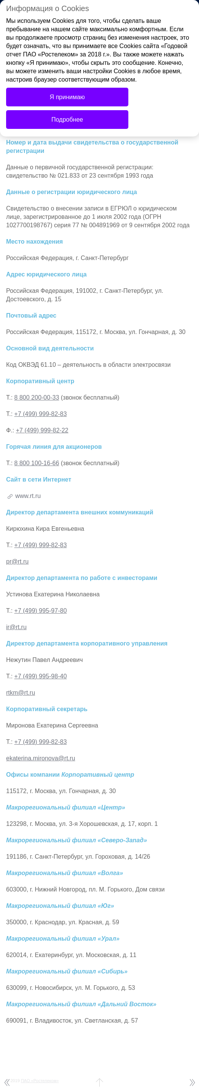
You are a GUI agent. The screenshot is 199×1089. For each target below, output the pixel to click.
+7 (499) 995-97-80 (40, 610)
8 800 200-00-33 (36, 397)
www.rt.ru (28, 496)
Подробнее (67, 119)
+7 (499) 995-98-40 (40, 676)
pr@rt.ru (17, 561)
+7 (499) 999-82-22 (42, 430)
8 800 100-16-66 (36, 463)
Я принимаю (67, 97)
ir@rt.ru (16, 627)
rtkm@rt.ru (20, 692)
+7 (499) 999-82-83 (40, 414)
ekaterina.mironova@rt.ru (40, 758)
